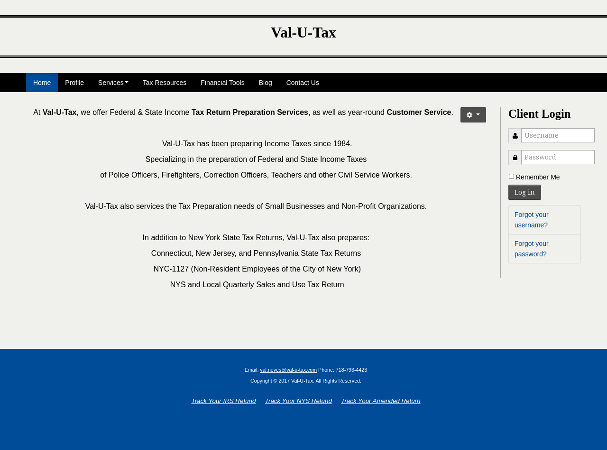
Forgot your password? (532, 249)
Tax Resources (165, 82)
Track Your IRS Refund (224, 400)
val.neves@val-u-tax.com (288, 370)
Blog (265, 82)
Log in (525, 192)
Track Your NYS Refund (298, 400)
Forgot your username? (532, 220)
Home (42, 82)
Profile (74, 82)
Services (113, 82)
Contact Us (302, 82)
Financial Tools (222, 82)
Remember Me (538, 177)
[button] (473, 114)
